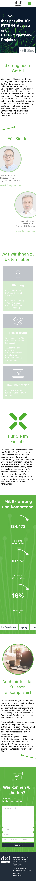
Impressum (17, 873)
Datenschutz (17, 875)
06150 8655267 (9, 798)
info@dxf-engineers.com (13, 801)
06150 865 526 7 (21, 868)
